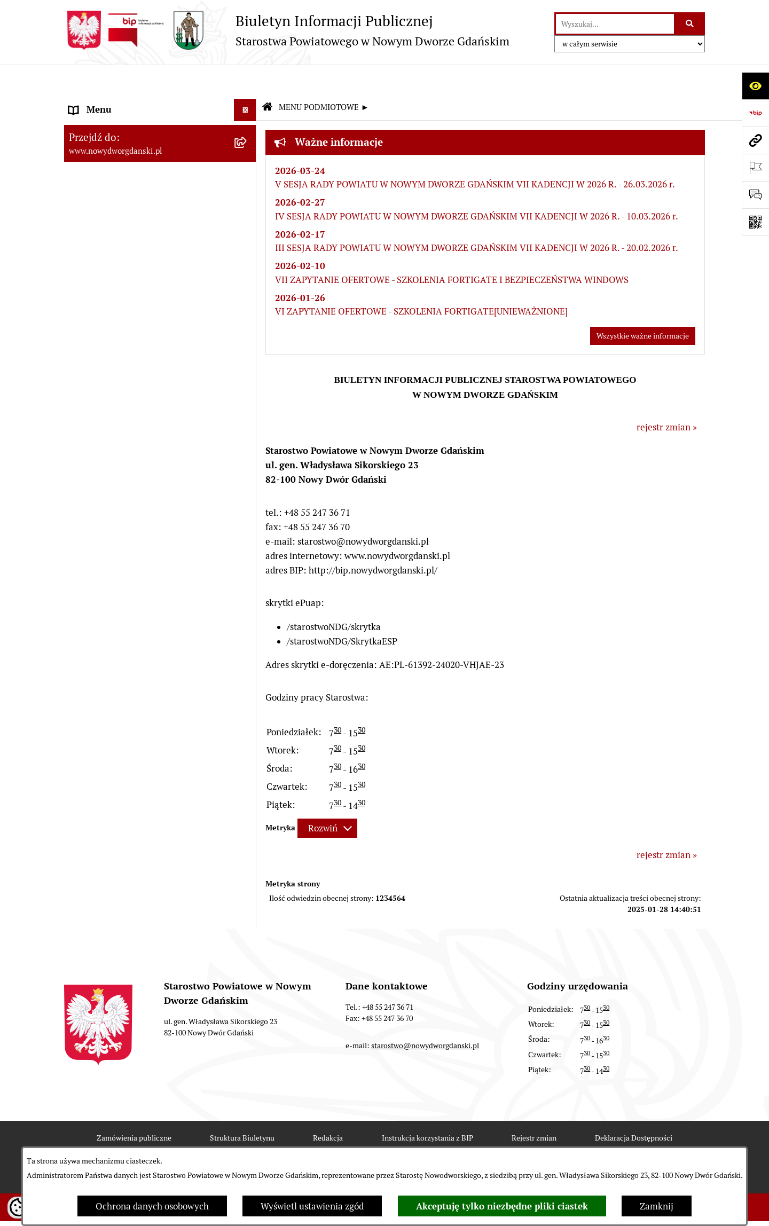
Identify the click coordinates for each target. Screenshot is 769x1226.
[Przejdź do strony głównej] (286, 30)
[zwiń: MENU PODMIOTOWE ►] (247, 102)
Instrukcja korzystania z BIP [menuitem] (125, 330)
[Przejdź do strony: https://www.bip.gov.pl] (755, 113)
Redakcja (328, 1107)
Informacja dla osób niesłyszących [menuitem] (138, 489)
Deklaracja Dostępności (633, 1107)
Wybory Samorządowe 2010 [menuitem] (124, 467)
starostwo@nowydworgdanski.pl (425, 1015)
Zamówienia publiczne (134, 1107)
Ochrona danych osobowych (152, 1206)
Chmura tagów (385, 1144)
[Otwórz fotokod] (755, 221)
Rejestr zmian (534, 1107)
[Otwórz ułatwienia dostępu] (755, 85)
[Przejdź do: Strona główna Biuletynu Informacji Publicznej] (267, 77)
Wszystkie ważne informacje (643, 306)
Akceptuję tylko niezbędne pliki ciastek (502, 1206)
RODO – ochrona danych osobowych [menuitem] (142, 376)
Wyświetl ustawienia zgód (312, 1206)
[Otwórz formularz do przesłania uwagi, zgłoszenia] (755, 194)
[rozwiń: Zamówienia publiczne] (247, 308)
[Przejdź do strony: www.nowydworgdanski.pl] (755, 140)
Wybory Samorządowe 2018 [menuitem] (124, 421)
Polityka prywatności (481, 1144)
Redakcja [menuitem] (87, 353)
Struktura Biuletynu (242, 1107)
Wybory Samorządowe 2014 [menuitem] (124, 444)
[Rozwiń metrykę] (327, 798)
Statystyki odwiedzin (288, 1144)
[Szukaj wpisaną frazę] (690, 23)
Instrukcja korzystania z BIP (427, 1107)
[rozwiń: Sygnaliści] (247, 535)
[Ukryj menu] (245, 79)
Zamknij (656, 1206)
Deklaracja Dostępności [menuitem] (116, 512)
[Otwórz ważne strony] (755, 167)
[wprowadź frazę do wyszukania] (615, 23)
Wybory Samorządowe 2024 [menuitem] (124, 398)
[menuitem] (160, 104)
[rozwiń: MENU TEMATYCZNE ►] (247, 283)
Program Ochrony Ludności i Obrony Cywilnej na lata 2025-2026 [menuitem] (143, 564)
